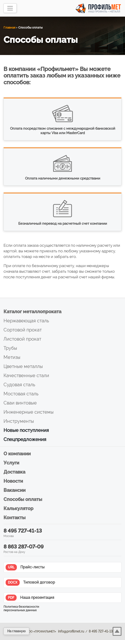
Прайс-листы (25, 567)
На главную (16, 631)
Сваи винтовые (20, 403)
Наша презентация (30, 598)
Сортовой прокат (23, 330)
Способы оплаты (23, 499)
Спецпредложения (25, 439)
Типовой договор (30, 582)
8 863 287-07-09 (24, 547)
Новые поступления (26, 430)
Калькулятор (18, 508)
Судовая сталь (19, 384)
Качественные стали (26, 375)
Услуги (11, 463)
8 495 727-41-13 (23, 531)
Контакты (15, 517)
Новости (13, 481)
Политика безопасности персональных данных (21, 608)
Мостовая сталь (21, 394)
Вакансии (15, 490)
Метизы (12, 357)
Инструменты (19, 421)
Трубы (10, 348)
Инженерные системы (29, 412)
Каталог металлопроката (32, 311)
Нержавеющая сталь (26, 321)
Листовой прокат (22, 339)
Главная (9, 27)
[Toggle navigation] (10, 8)
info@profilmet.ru (71, 631)
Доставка (14, 472)
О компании (17, 453)
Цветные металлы (23, 366)
